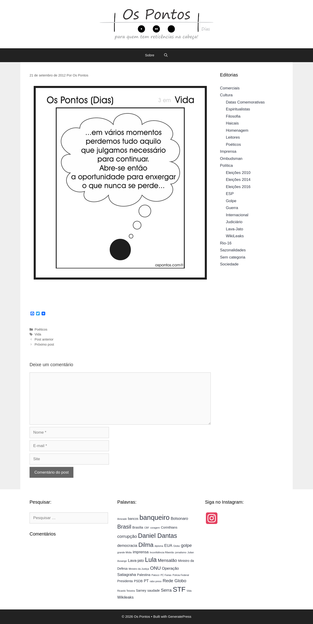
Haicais (232, 123)
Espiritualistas (238, 109)
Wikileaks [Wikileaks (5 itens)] (125, 597)
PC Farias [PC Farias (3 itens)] (165, 575)
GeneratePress (179, 616)
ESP (230, 194)
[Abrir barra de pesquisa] (165, 55)
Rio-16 (226, 243)
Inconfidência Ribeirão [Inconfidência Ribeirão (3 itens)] (162, 552)
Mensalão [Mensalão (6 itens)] (167, 560)
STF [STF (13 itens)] (179, 589)
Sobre (149, 55)
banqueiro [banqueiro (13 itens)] (154, 517)
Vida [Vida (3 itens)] (189, 590)
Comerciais (230, 88)
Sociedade (229, 264)
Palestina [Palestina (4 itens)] (143, 575)
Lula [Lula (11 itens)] (151, 559)
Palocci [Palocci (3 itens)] (155, 575)
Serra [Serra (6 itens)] (166, 590)
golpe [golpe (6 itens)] (186, 545)
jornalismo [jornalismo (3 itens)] (181, 552)
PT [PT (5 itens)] (146, 581)
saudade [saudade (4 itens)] (153, 590)
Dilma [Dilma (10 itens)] (145, 545)
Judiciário (234, 222)
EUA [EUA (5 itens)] (168, 545)
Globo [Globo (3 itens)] (176, 546)
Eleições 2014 (238, 179)
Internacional (237, 215)
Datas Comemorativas (245, 102)
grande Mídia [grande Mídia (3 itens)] (124, 552)
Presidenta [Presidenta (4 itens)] (125, 581)
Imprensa (228, 151)
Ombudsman (231, 158)
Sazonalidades (233, 250)
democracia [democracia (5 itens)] (127, 545)
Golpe (231, 201)
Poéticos (41, 329)
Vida (38, 334)
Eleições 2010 (238, 172)
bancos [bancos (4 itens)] (133, 519)
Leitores (233, 137)
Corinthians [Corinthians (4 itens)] (169, 527)
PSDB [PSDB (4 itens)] (138, 581)
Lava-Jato (234, 229)
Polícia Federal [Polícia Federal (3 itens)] (181, 575)
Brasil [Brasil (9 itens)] (124, 527)
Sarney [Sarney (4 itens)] (141, 590)
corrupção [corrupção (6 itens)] (127, 536)
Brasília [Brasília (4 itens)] (137, 527)
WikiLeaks (235, 236)
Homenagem (237, 130)
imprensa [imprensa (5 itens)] (141, 552)
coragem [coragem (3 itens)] (155, 527)
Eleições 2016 (238, 187)
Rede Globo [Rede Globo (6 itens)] (174, 580)
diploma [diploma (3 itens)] (159, 546)
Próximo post (44, 344)
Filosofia (233, 116)
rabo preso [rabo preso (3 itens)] (156, 581)
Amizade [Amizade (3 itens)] (122, 518)
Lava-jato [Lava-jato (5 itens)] (136, 560)
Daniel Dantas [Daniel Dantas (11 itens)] (157, 535)
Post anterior (44, 339)
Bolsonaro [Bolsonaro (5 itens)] (179, 518)
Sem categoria (232, 257)
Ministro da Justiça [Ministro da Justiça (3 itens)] (139, 568)
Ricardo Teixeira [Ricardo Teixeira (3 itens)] (126, 590)
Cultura (226, 95)
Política (226, 165)
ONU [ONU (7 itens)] (155, 568)
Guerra (232, 208)
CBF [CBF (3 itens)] (146, 527)
